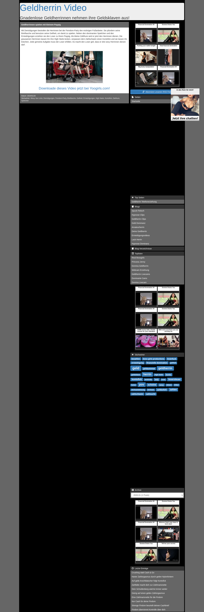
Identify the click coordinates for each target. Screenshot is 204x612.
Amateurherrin (138, 227)
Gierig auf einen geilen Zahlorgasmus (148, 593)
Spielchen (25, 101)
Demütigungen (48, 98)
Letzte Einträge (140, 568)
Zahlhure (116, 98)
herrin (147, 374)
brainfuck (171, 359)
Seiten (136, 97)
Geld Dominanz (138, 223)
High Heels (100, 98)
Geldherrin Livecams (141, 274)
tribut (176, 385)
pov (141, 384)
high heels (159, 375)
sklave (169, 385)
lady (157, 379)
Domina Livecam (139, 282)
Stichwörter (138, 355)
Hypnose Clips (138, 215)
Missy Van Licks (36, 98)
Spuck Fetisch (138, 211)
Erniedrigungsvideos (141, 235)
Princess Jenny (138, 262)
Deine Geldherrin (139, 231)
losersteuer (174, 379)
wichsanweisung (138, 390)
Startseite (136, 101)
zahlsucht (150, 394)
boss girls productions (153, 359)
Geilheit (79, 98)
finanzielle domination (157, 363)
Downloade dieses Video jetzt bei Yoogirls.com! (74, 88)
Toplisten (137, 253)
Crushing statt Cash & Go (143, 572)
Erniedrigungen (89, 98)
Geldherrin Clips (139, 219)
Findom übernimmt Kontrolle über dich (148, 609)
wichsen (150, 390)
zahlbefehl (162, 389)
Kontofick (108, 98)
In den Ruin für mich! (185, 87)
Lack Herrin (137, 239)
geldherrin (165, 368)
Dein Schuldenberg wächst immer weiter (149, 589)
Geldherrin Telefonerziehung (144, 202)
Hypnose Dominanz (140, 244)
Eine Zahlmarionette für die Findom (147, 597)
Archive (136, 490)
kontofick (137, 379)
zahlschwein (137, 394)
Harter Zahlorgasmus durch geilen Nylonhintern (152, 577)
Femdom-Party (60, 98)
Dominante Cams (139, 278)
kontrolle (148, 380)
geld (135, 368)
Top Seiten (138, 197)
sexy (161, 385)
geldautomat (149, 368)
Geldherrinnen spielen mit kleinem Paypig (41, 25)
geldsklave (135, 375)
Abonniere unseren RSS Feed (157, 92)
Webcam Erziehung (140, 270)
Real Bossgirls (138, 258)
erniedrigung (137, 363)
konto (168, 374)
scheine (152, 385)
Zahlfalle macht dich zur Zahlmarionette (149, 585)
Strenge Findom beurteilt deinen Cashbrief (150, 605)
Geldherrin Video (53, 8)
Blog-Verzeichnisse (142, 248)
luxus (133, 385)
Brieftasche (71, 98)
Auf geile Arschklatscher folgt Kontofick (149, 581)
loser (163, 380)
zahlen (173, 389)
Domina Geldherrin (140, 266)
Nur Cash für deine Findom (144, 601)
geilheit (173, 363)
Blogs (136, 207)
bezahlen (135, 359)
